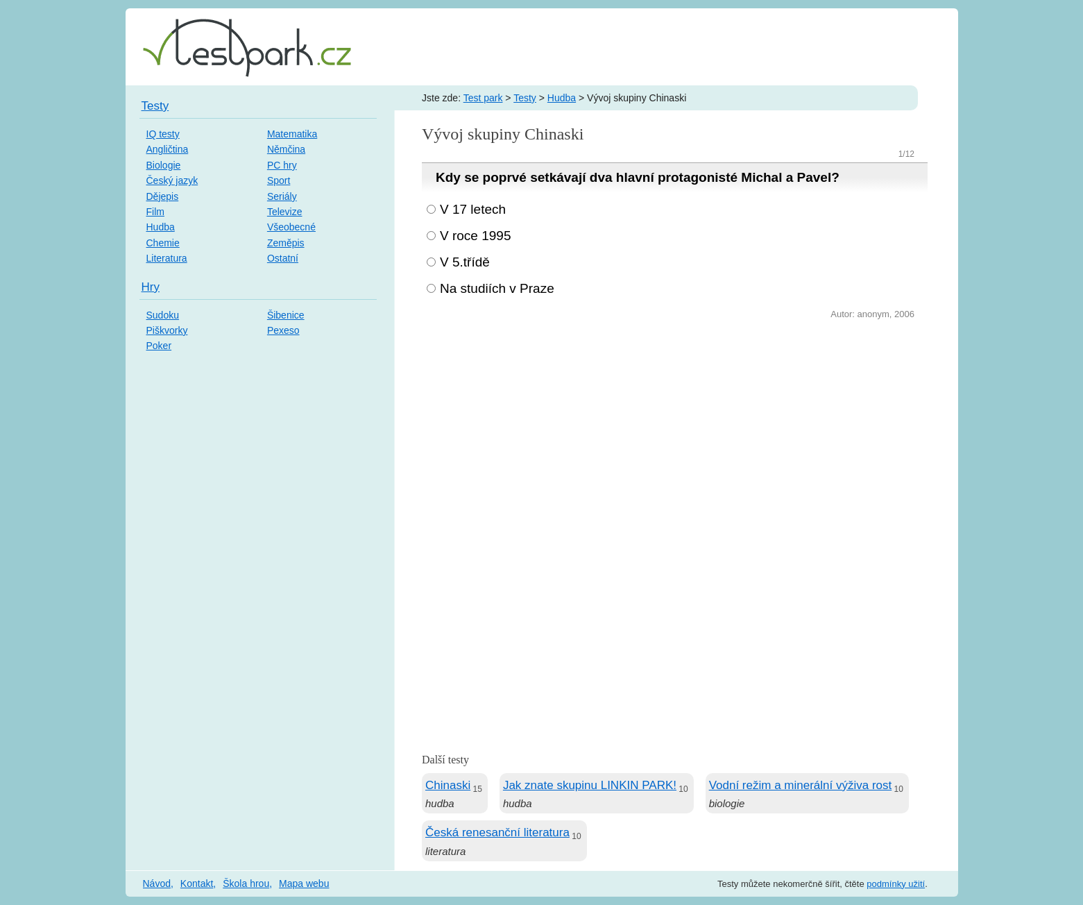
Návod (157, 883)
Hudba (561, 97)
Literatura (166, 258)
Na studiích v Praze (497, 288)
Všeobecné (291, 226)
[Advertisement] (675, 427)
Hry (151, 287)
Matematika (292, 133)
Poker (159, 345)
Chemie (163, 242)
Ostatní (282, 258)
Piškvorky (167, 330)
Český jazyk (172, 180)
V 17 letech (473, 209)
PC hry (282, 165)
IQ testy (163, 133)
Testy (524, 97)
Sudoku (162, 315)
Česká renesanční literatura (497, 832)
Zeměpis (286, 242)
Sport (278, 180)
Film (155, 211)
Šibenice (286, 315)
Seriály (282, 196)
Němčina (286, 149)
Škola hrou (246, 883)
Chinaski (447, 785)
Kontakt (196, 883)
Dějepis (162, 196)
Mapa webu (304, 883)
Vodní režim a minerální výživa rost (800, 785)
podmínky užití (896, 884)
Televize (284, 211)
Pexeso (283, 330)
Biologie (163, 165)
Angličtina (167, 149)
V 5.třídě (465, 262)
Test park (483, 97)
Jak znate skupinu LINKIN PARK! (589, 785)
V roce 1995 (475, 235)
